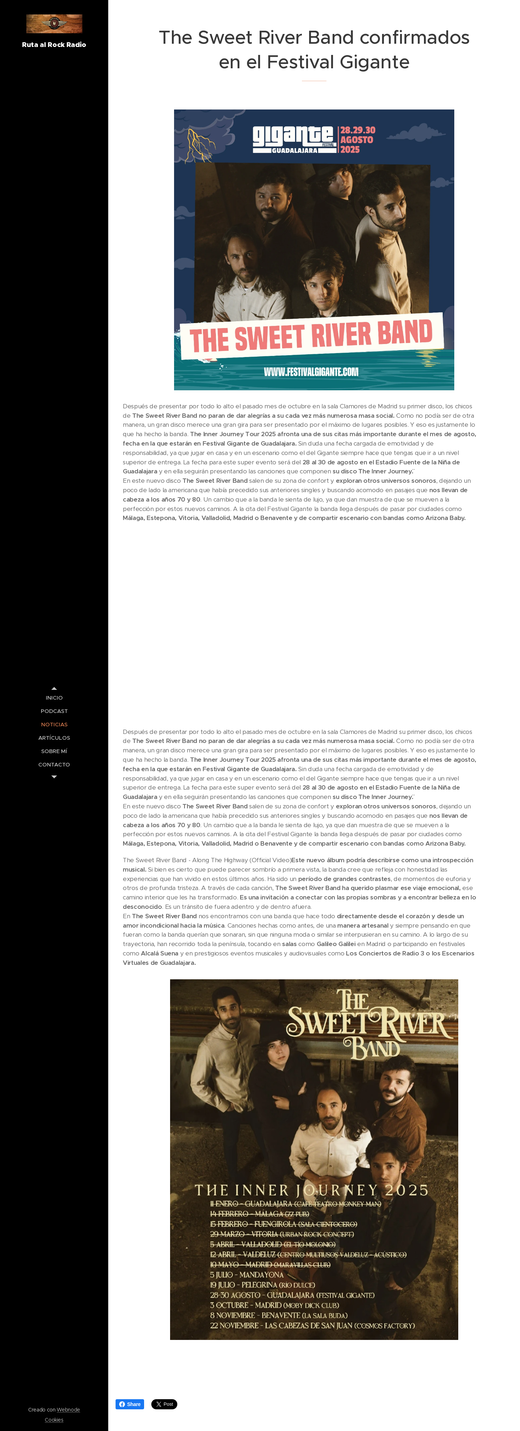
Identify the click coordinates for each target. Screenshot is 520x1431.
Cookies (54, 1420)
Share (129, 1404)
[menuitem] (54, 697)
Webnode (68, 1409)
